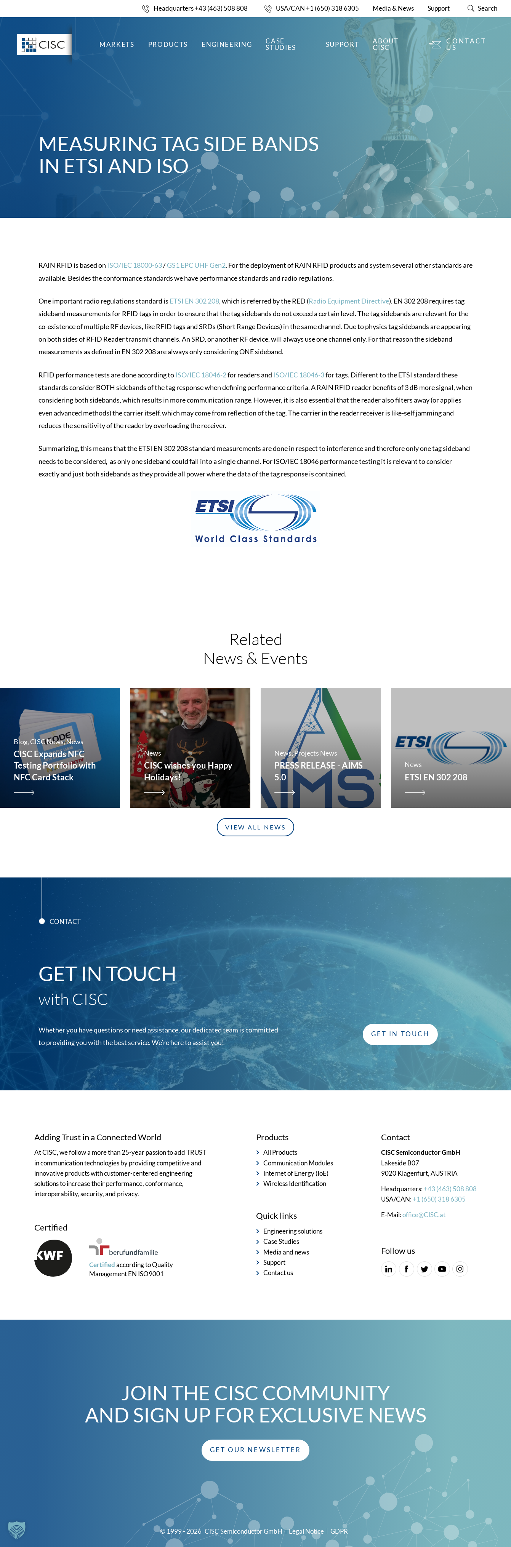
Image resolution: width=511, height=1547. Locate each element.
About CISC (385, 44)
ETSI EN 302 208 (194, 319)
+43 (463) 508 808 (450, 1189)
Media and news (286, 1252)
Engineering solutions (292, 1231)
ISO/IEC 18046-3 (298, 393)
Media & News (393, 8)
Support (439, 8)
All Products (280, 1152)
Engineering (227, 44)
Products (168, 44)
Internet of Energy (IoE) (295, 1173)
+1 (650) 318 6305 (439, 1199)
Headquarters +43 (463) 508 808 (201, 8)
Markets (117, 44)
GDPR (339, 1531)
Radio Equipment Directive (349, 319)
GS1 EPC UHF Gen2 (196, 283)
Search (487, 8)
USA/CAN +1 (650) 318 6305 (317, 8)
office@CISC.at (423, 1215)
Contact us (466, 44)
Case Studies (281, 44)
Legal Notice (306, 1531)
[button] (255, 1450)
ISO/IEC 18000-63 (134, 283)
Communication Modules (298, 1163)
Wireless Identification (294, 1183)
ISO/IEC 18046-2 (200, 393)
